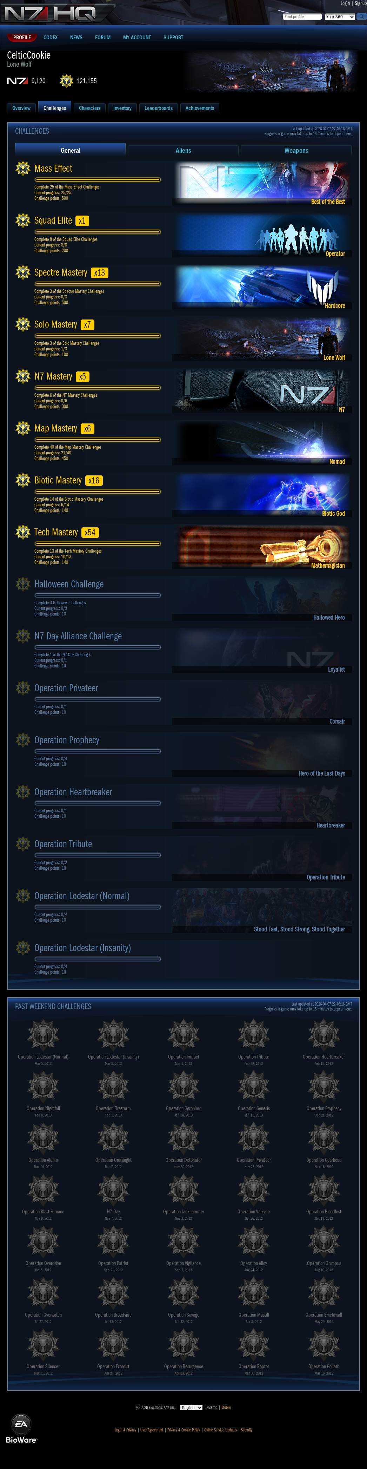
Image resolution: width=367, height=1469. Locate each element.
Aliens (183, 150)
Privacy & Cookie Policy (183, 1430)
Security (246, 1430)
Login (345, 3)
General (70, 150)
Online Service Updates (220, 1430)
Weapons (296, 150)
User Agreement (151, 1430)
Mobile (226, 1407)
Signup (361, 3)
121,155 (86, 81)
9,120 (39, 81)
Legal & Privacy (125, 1430)
